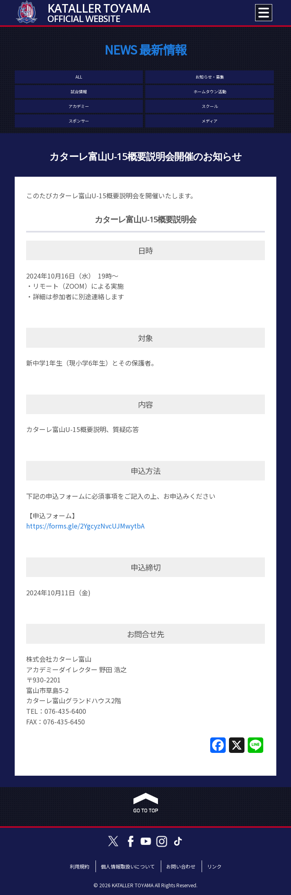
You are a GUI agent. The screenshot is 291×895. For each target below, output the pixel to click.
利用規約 (79, 866)
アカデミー (79, 106)
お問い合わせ (180, 866)
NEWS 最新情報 (145, 49)
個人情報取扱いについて (128, 866)
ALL (79, 77)
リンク (214, 866)
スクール (210, 106)
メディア (210, 121)
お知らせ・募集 (209, 77)
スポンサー (79, 121)
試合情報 (79, 91)
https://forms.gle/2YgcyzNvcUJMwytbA (85, 526)
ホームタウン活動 (209, 91)
